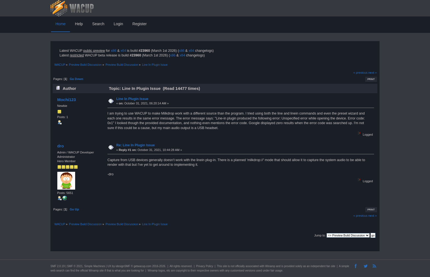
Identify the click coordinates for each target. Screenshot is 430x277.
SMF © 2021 (75, 266)
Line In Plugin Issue (132, 99)
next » (372, 72)
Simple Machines (94, 266)
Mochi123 (66, 99)
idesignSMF (123, 266)
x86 (113, 51)
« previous (360, 72)
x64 (123, 51)
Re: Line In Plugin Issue (135, 145)
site (225, 266)
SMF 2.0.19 (57, 266)
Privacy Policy (204, 266)
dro (60, 146)
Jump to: (320, 235)
